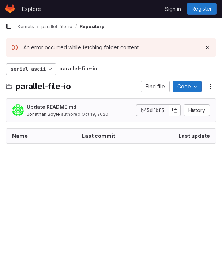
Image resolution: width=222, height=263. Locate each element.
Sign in (173, 9)
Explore (31, 9)
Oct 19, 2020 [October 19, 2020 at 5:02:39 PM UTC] (95, 114)
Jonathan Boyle (43, 114)
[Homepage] (10, 9)
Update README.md (51, 107)
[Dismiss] (207, 47)
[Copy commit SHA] (175, 110)
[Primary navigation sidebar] (9, 26)
